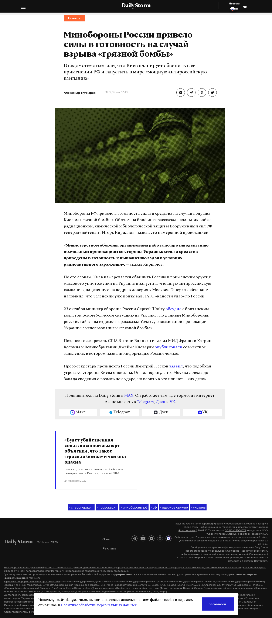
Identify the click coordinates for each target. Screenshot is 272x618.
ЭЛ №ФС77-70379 (235, 530)
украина (198, 507)
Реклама (109, 548)
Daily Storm (136, 5)
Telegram (145, 402)
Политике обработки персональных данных (99, 605)
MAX (128, 396)
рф (154, 507)
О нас (106, 539)
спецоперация (81, 507)
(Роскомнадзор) (187, 530)
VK (172, 402)
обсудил (173, 309)
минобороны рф (133, 507)
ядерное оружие (174, 507)
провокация (107, 507)
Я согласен (218, 604)
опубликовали (168, 347)
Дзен (160, 402)
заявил (176, 366)
